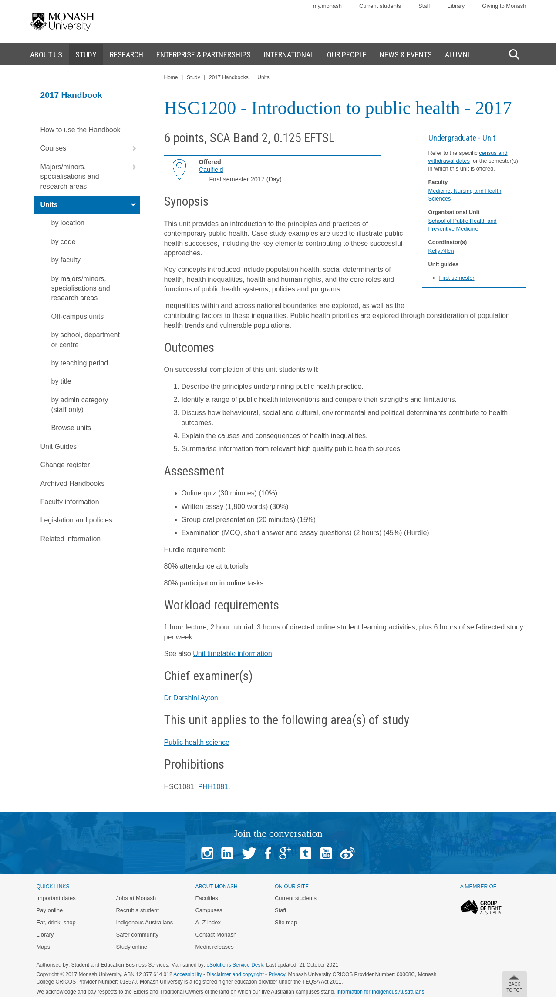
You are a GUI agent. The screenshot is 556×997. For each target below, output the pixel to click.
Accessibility (187, 974)
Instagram (207, 853)
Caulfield (211, 169)
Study (193, 77)
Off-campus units (77, 316)
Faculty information (69, 501)
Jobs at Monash (136, 898)
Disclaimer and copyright (234, 974)
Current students (380, 6)
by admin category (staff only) (79, 404)
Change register (65, 464)
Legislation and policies (76, 520)
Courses (90, 148)
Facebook (268, 853)
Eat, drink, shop (56, 922)
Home (171, 77)
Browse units (71, 428)
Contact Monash (215, 934)
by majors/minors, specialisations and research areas (80, 288)
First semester (457, 277)
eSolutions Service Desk (234, 965)
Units (90, 205)
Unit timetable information (232, 653)
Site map (286, 922)
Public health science (196, 742)
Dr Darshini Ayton (191, 698)
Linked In (227, 853)
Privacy (276, 974)
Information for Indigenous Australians (380, 992)
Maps (44, 946)
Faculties (206, 898)
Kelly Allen (441, 251)
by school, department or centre (85, 339)
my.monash (327, 6)
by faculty (66, 260)
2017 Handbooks (229, 77)
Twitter (249, 853)
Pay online (50, 910)
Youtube (326, 853)
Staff (424, 6)
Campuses (208, 910)
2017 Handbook (71, 95)
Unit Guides (58, 446)
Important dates (56, 898)
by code (63, 241)
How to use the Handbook (80, 130)
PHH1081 (213, 786)
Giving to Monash (504, 6)
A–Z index (208, 922)
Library (456, 6)
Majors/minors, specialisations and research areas (90, 174)
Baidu (347, 853)
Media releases (214, 946)
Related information (70, 538)
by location (68, 223)
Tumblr (305, 853)
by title (61, 381)
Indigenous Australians (144, 922)
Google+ (285, 853)
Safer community (137, 934)
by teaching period (79, 363)
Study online (131, 946)
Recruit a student (137, 910)
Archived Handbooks (72, 483)
